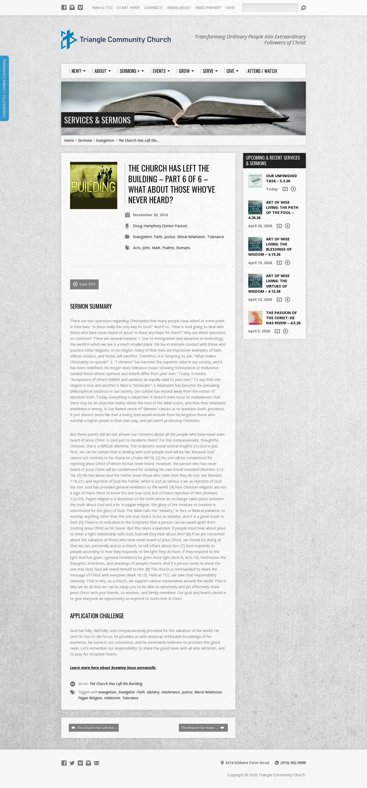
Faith (158, 236)
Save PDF (84, 284)
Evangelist (127, 692)
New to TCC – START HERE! (116, 7)
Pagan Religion (90, 697)
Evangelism (105, 140)
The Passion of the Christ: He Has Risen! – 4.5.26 (283, 317)
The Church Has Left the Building (116, 683)
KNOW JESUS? (179, 7)
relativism (112, 697)
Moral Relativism (191, 236)
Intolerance (171, 692)
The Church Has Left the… (138, 140)
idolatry (153, 692)
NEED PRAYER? (208, 7)
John (146, 247)
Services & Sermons (97, 120)
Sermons (85, 140)
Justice (169, 236)
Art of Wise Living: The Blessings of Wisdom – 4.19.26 (270, 247)
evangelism (107, 692)
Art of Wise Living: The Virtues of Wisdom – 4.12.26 (269, 283)
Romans (183, 247)
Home (69, 140)
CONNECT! (153, 7)
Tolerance (215, 236)
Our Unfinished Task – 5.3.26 (281, 178)
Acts (136, 247)
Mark (156, 247)
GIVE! (230, 7)
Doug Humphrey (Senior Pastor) (160, 225)
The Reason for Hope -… (203, 727)
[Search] (270, 8)
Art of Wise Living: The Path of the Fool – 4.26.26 (273, 210)
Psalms (168, 247)
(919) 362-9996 (293, 762)
